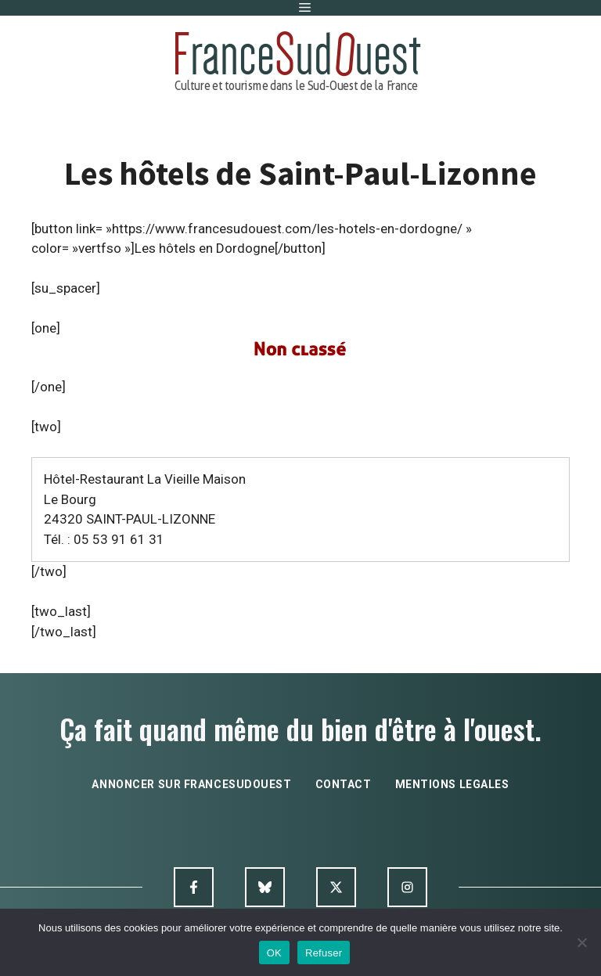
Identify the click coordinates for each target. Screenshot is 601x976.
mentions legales (452, 784)
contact (343, 784)
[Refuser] (581, 942)
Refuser (323, 953)
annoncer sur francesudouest (191, 784)
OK (274, 953)
